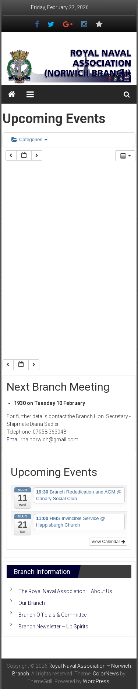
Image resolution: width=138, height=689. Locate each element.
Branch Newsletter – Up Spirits (53, 626)
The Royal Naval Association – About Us (65, 591)
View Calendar (108, 541)
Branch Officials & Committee (52, 615)
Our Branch (31, 603)
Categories (29, 139)
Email (13, 439)
